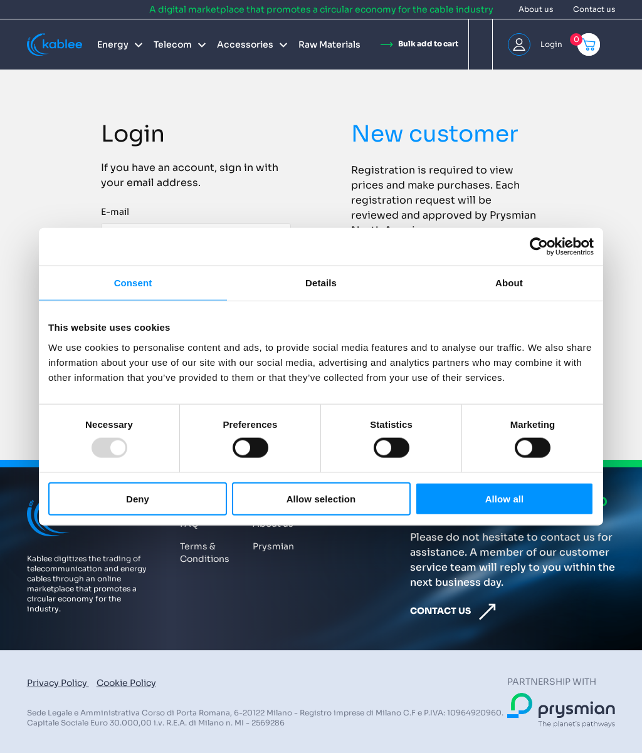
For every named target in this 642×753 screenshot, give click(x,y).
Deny (137, 498)
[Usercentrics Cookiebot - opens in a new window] (539, 246)
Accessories (245, 44)
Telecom (173, 44)
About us (535, 9)
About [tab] (509, 283)
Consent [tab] (133, 283)
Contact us (594, 9)
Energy (113, 44)
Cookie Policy (126, 682)
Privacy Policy (58, 682)
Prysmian (273, 546)
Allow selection (321, 498)
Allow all (504, 498)
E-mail (115, 211)
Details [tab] (321, 283)
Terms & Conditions (204, 552)
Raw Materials (329, 44)
